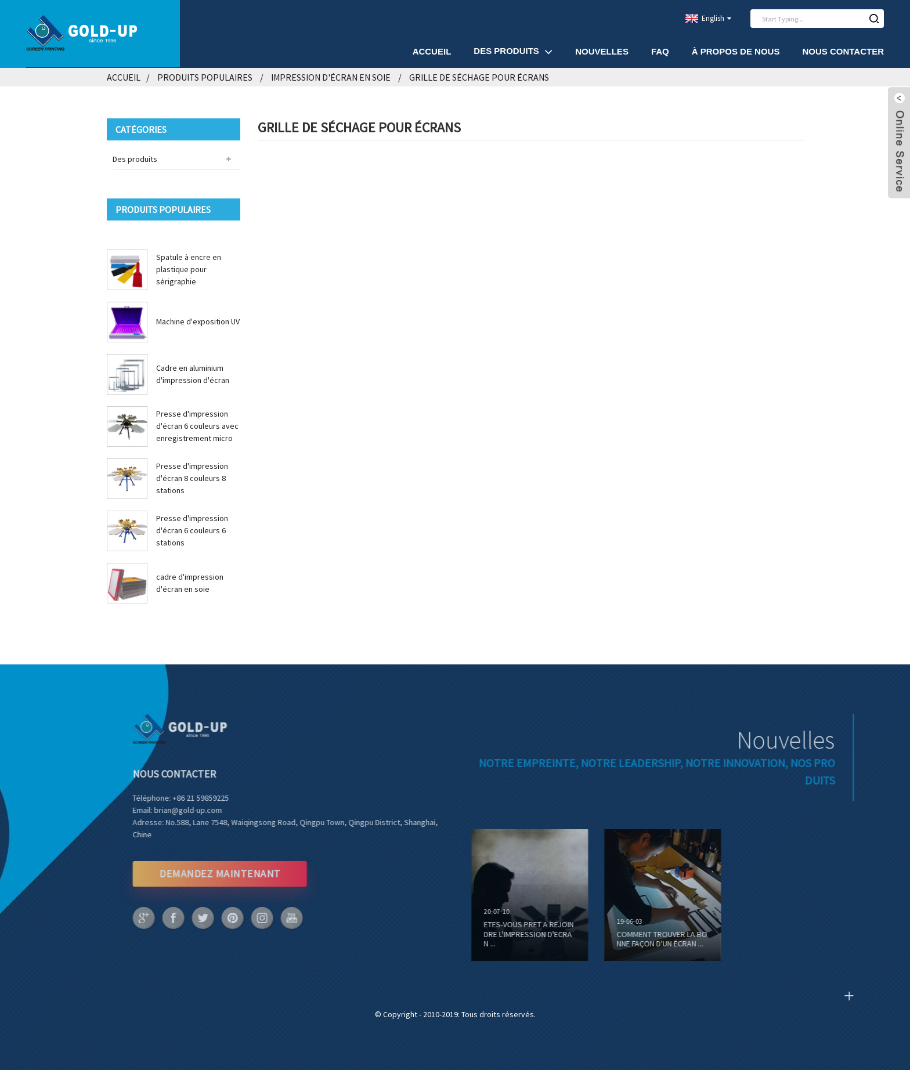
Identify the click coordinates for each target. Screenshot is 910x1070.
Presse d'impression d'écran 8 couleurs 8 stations (192, 478)
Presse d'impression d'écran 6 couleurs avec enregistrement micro (197, 426)
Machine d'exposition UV (198, 321)
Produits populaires (204, 77)
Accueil (432, 51)
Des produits (513, 51)
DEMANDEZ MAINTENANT (196, 873)
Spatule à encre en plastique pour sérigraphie (188, 269)
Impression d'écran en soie (331, 77)
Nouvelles (602, 51)
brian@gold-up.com (165, 810)
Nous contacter (843, 51)
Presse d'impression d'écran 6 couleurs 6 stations (192, 530)
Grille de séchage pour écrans (479, 77)
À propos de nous (736, 51)
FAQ (660, 51)
